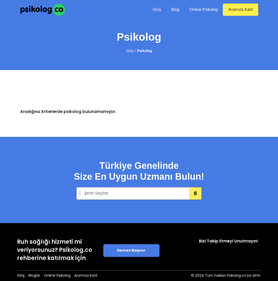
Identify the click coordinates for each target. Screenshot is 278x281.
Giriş (157, 9)
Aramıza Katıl (240, 9)
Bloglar (34, 276)
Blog (175, 9)
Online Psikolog (203, 9)
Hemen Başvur (131, 251)
